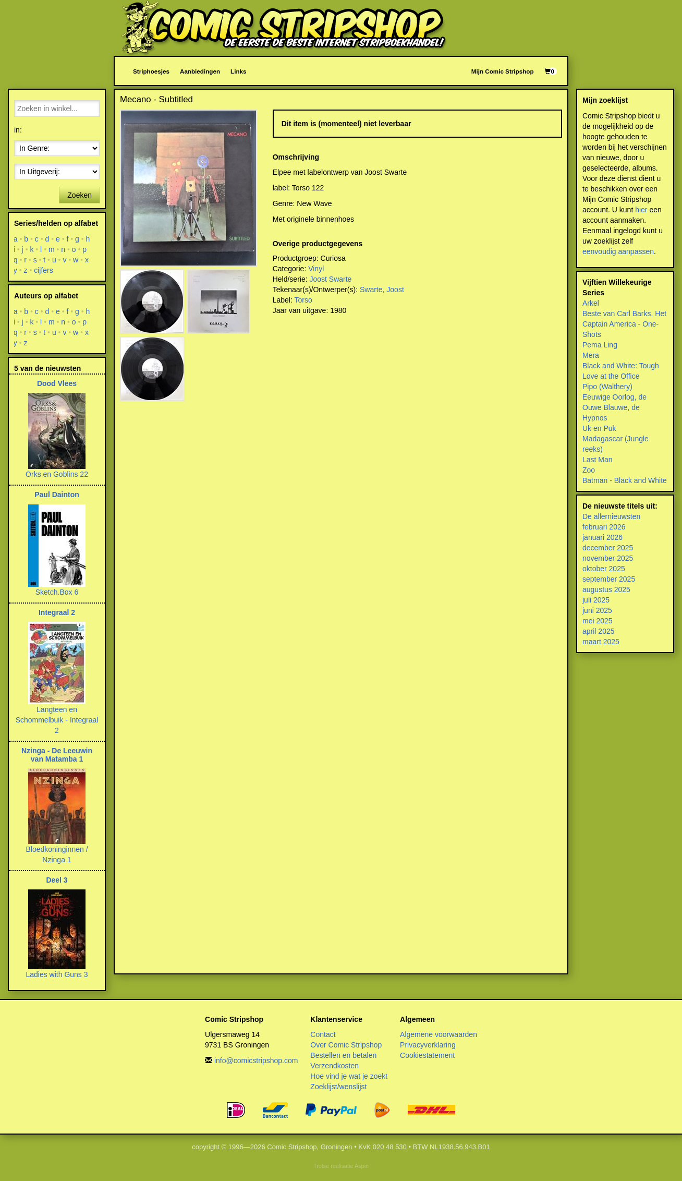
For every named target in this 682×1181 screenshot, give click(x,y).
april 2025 (598, 631)
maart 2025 (600, 641)
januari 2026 (602, 537)
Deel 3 (56, 880)
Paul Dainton (56, 494)
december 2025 (607, 548)
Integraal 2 (57, 612)
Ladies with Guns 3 (57, 974)
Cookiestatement (427, 1055)
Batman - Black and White (624, 480)
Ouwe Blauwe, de (611, 407)
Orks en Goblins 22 (57, 474)
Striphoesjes (151, 71)
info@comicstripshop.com (256, 1060)
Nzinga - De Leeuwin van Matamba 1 (56, 754)
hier (641, 210)
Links (238, 71)
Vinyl (316, 268)
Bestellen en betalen (343, 1055)
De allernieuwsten (611, 516)
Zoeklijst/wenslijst (338, 1086)
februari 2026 (604, 527)
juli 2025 (596, 600)
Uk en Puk (599, 428)
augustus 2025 (606, 589)
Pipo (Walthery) (607, 386)
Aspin (362, 1166)
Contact (322, 1034)
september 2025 (608, 579)
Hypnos (594, 418)
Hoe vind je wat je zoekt (348, 1076)
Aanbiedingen (200, 71)
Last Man (597, 459)
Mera (590, 355)
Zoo (588, 470)
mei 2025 (597, 621)
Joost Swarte (330, 279)
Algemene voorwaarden (438, 1034)
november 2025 (607, 558)
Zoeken (79, 195)
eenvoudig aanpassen (618, 251)
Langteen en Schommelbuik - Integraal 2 (57, 719)
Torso (303, 300)
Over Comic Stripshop (346, 1045)
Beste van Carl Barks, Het (624, 313)
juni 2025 (597, 610)
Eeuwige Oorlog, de (614, 397)
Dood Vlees (57, 383)
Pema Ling (599, 345)
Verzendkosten (334, 1066)
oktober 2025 (603, 568)
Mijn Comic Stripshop (502, 71)
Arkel (590, 303)
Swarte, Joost (382, 289)
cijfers (43, 270)
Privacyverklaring (428, 1045)
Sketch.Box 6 (57, 592)
